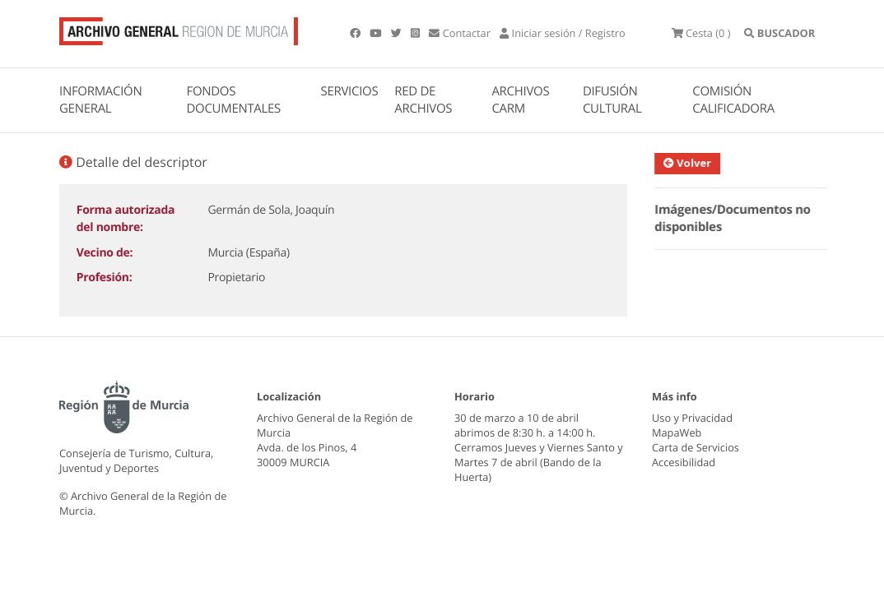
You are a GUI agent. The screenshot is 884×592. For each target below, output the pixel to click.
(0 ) (701, 32)
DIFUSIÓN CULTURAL (612, 100)
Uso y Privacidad (692, 417)
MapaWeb (676, 432)
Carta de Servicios (695, 447)
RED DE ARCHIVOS (423, 100)
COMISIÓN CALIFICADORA (733, 100)
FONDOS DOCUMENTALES (233, 100)
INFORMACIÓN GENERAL (100, 100)
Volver (692, 162)
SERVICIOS (350, 91)
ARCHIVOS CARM (520, 100)
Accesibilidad (683, 462)
